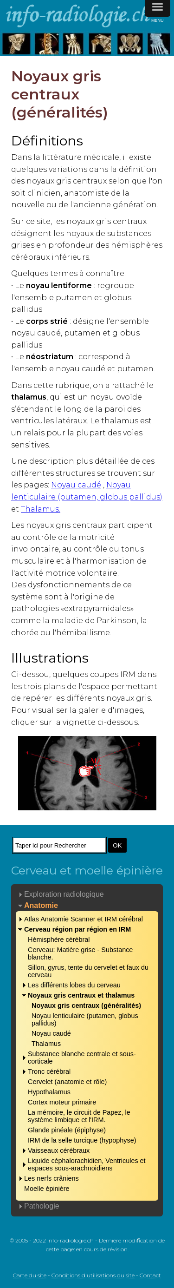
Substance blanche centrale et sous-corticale (82, 1057)
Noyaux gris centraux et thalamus (81, 995)
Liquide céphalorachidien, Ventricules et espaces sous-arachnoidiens (87, 1164)
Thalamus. (40, 509)
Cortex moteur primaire (62, 1102)
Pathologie (41, 1206)
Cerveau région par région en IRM (77, 929)
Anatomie (41, 905)
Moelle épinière (47, 1188)
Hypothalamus (49, 1092)
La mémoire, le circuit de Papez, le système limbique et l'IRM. (79, 1116)
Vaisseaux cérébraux (59, 1150)
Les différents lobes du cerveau (74, 985)
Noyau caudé (76, 484)
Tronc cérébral (49, 1071)
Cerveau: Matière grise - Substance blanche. (80, 953)
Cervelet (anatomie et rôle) (67, 1081)
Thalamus (46, 1043)
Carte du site (29, 1275)
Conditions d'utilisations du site (93, 1275)
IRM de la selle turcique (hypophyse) (82, 1140)
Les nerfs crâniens (51, 1178)
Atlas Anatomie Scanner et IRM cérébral (83, 919)
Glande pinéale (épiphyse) (67, 1130)
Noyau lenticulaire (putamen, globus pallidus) (85, 1019)
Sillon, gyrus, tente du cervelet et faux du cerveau (88, 971)
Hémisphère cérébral (59, 939)
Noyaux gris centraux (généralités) (86, 1005)
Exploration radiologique (64, 894)
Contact (150, 1275)
